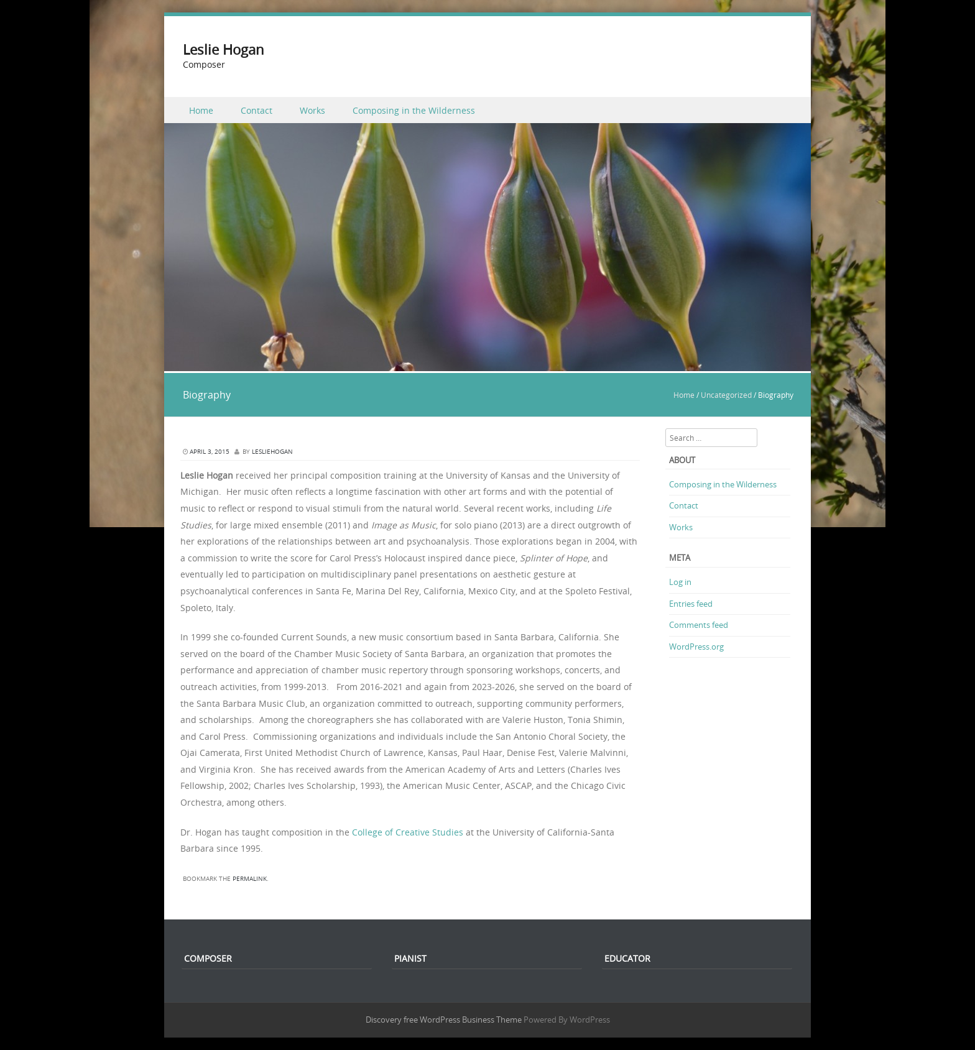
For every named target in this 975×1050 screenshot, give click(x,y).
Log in (680, 581)
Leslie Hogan (223, 49)
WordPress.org (696, 646)
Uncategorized (726, 395)
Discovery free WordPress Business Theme (444, 1019)
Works (312, 110)
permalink (250, 879)
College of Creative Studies (407, 832)
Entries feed (691, 603)
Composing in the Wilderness (414, 110)
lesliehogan (272, 452)
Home (201, 110)
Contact (256, 110)
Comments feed (698, 624)
